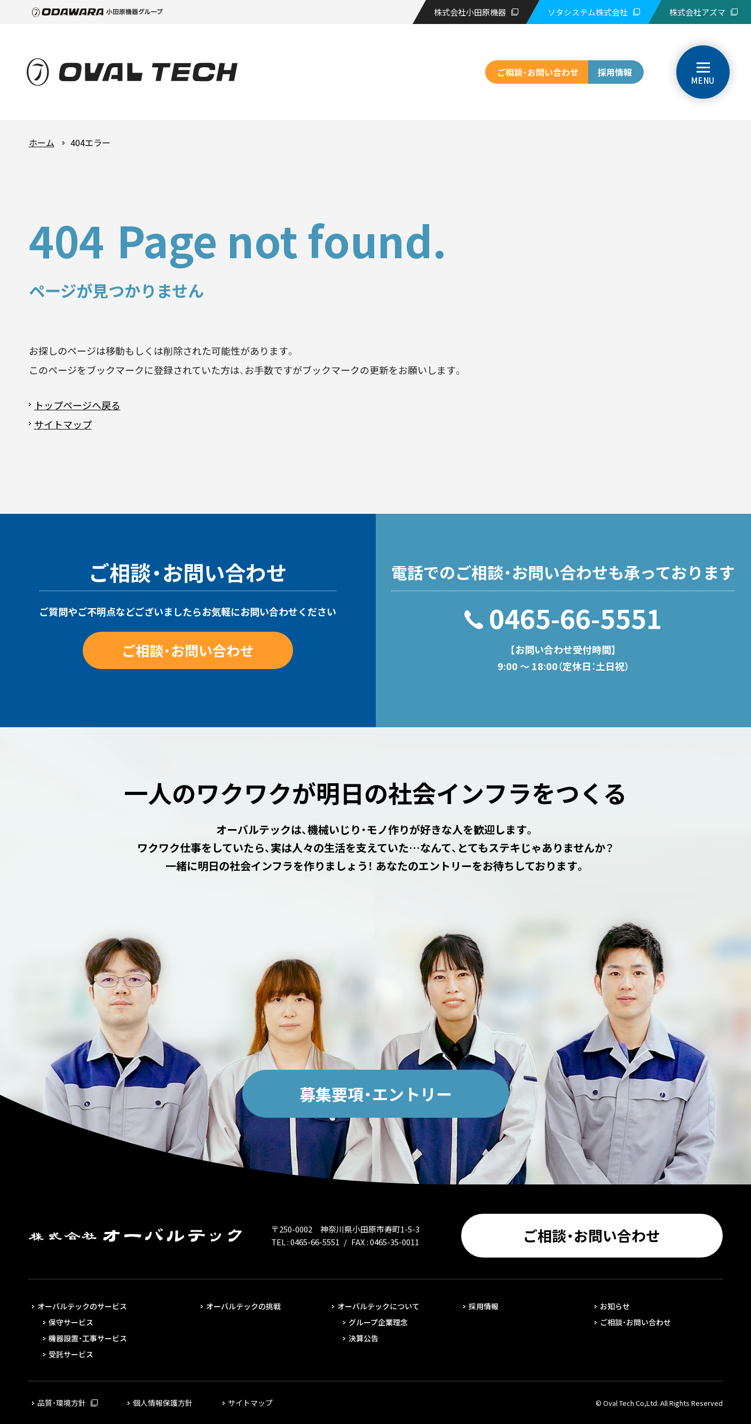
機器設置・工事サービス (88, 1338)
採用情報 (615, 72)
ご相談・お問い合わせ (538, 72)
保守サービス (71, 1322)
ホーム (41, 142)
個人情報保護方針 (163, 1402)
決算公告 (363, 1338)
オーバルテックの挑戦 (243, 1306)
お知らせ (615, 1306)
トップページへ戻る (77, 405)
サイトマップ (63, 424)
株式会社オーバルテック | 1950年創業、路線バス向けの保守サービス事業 (132, 72)
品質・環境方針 (61, 1402)
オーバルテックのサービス (82, 1306)
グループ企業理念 (378, 1322)
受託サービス (71, 1354)
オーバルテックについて (378, 1306)
